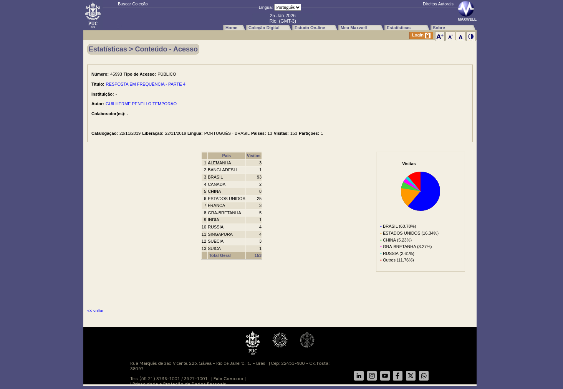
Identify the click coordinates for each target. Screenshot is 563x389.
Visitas (253, 155)
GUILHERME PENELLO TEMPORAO (141, 103)
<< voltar (95, 310)
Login (421, 35)
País (226, 155)
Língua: (266, 7)
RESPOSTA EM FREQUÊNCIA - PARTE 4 (145, 84)
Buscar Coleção (133, 4)
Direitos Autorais (438, 4)
